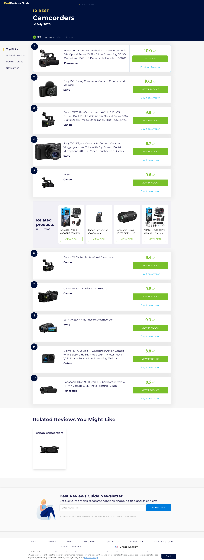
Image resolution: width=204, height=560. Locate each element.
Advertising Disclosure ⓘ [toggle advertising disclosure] (71, 546)
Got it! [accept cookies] (169, 556)
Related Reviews (15, 55)
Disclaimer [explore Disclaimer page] (90, 541)
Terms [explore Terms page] (70, 541)
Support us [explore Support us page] (113, 541)
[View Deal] (71, 224)
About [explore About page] (34, 541)
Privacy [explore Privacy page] (52, 541)
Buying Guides (14, 61)
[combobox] (102, 4)
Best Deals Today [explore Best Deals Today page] (163, 541)
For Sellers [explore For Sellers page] (137, 541)
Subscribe (158, 507)
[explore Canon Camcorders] (49, 448)
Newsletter (12, 68)
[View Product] (102, 58)
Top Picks (12, 49)
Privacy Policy (91, 557)
